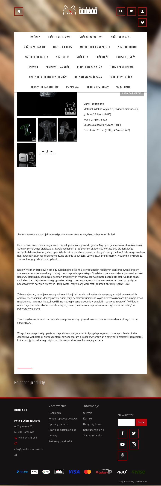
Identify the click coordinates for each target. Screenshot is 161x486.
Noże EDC (82, 57)
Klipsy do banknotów (45, 87)
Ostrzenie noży (126, 57)
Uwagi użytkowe (92, 423)
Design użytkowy (97, 87)
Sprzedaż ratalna (93, 434)
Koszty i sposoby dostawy (63, 417)
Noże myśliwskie (35, 47)
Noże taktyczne (121, 37)
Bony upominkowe (93, 428)
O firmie (87, 411)
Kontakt (87, 417)
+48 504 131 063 (25, 437)
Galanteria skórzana (88, 77)
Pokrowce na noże (57, 67)
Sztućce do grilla (36, 57)
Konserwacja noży (89, 67)
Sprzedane (123, 87)
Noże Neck (62, 57)
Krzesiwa (72, 87)
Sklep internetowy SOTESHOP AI (132, 482)
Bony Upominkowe (121, 67)
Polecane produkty (29, 383)
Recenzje (25, 363)
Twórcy (35, 37)
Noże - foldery (62, 47)
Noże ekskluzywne (60, 37)
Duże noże (102, 57)
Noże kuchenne (127, 47)
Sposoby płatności (59, 423)
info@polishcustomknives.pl (28, 449)
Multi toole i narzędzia (95, 47)
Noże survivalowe (91, 37)
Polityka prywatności (60, 440)
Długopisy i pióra (121, 77)
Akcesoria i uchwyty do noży (48, 77)
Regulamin (55, 411)
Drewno (33, 67)
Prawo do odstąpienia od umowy (62, 431)
